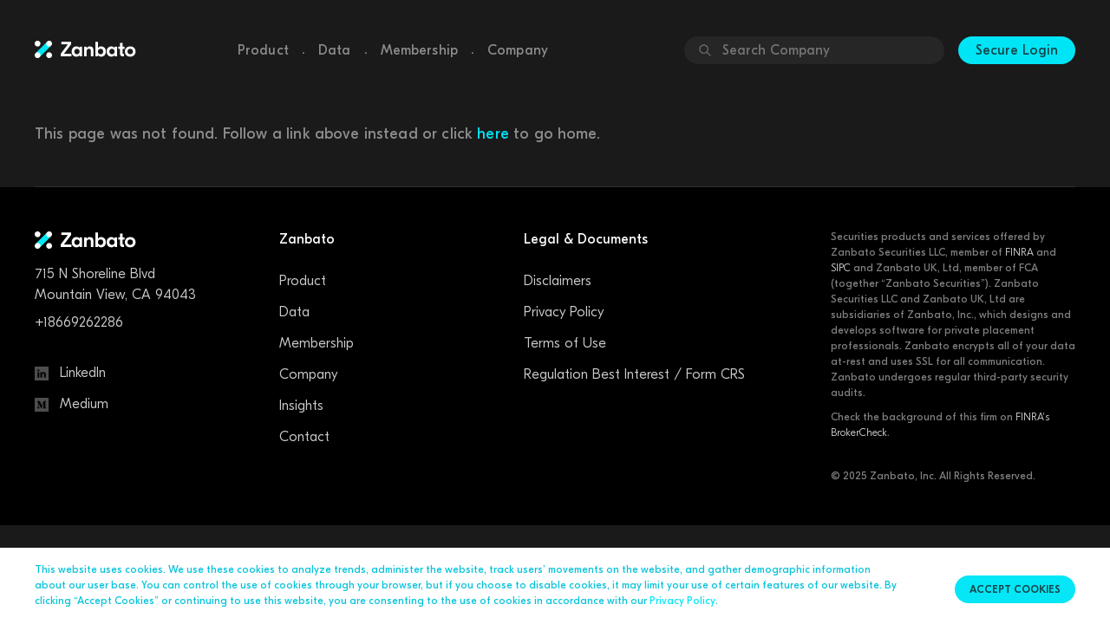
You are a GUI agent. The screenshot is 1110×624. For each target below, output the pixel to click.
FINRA (1019, 252)
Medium (71, 404)
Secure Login (1017, 50)
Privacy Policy (564, 312)
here (493, 134)
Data (334, 50)
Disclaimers (557, 281)
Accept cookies (1015, 589)
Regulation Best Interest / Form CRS (634, 374)
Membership (420, 50)
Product (263, 50)
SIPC (841, 268)
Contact (304, 437)
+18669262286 (79, 322)
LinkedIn (70, 372)
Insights (301, 405)
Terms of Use (565, 343)
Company (517, 50)
